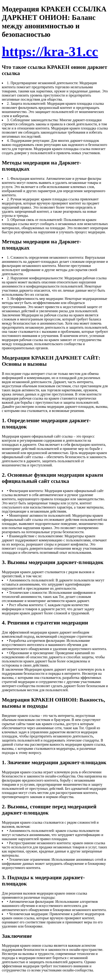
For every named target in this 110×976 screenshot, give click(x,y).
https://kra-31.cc (50, 51)
